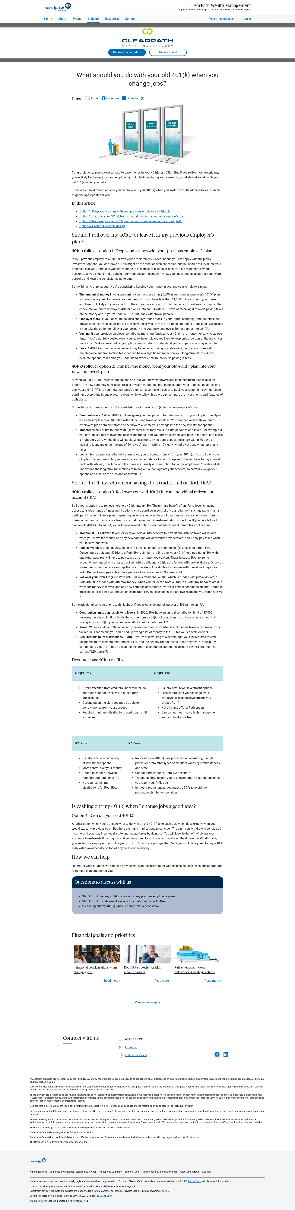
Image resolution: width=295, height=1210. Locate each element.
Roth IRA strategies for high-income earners (143, 970)
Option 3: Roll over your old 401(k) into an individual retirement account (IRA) (130, 221)
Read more (111, 980)
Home (48, 19)
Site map (206, 1171)
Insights (93, 19)
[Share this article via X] (143, 98)
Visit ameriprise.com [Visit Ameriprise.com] (222, 19)
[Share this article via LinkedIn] (130, 98)
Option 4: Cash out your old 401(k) (102, 226)
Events (77, 19)
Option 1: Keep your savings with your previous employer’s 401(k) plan (125, 211)
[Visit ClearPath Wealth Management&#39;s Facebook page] (217, 1055)
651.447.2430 (134, 1039)
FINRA (98, 1196)
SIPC (109, 1196)
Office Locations (136, 1055)
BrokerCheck (194, 1181)
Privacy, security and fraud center (159, 1171)
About (62, 19)
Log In (247, 19)
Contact (130, 19)
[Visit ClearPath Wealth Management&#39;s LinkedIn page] (226, 1055)
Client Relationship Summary (106, 1171)
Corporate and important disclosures (69, 1171)
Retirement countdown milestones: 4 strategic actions (194, 970)
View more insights (147, 1002)
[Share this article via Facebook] (110, 98)
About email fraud (189, 1171)
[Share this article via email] (91, 99)
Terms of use (132, 1171)
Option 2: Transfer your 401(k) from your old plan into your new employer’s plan (132, 216)
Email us (131, 1047)
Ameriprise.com (38, 1171)
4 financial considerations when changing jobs (95, 970)
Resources (112, 19)
